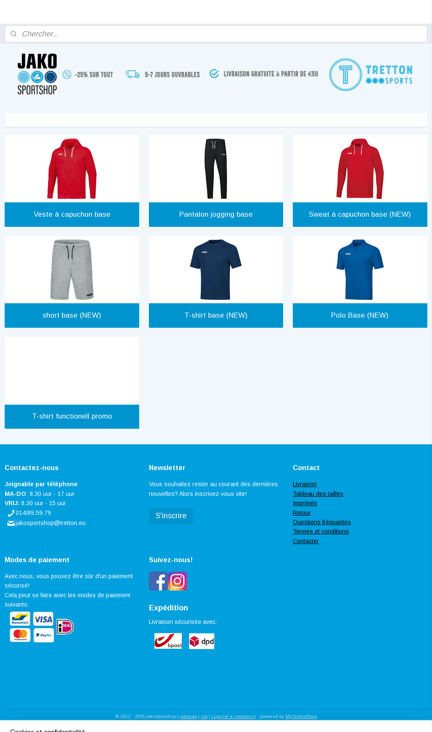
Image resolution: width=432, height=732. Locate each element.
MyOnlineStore (301, 716)
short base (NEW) (72, 315)
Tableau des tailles (318, 493)
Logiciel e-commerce (233, 716)
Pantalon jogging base (216, 214)
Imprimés (305, 503)
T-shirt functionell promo (72, 416)
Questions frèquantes (322, 522)
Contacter (306, 541)
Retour (302, 512)
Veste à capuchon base (72, 214)
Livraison (305, 484)
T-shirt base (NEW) (216, 315)
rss (204, 716)
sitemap (188, 716)
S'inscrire (171, 516)
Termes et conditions (321, 531)
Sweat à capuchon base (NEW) (360, 214)
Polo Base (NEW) (360, 315)
